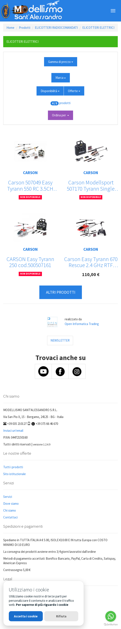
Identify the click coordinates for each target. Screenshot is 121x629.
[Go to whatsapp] (110, 616)
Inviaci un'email (13, 430)
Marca (60, 78)
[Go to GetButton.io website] (111, 624)
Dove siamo (11, 503)
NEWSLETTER (60, 340)
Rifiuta (61, 616)
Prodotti (24, 28)
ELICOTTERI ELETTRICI (98, 28)
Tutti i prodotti (13, 467)
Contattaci (10, 517)
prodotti (64, 103)
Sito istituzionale (14, 474)
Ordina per (60, 115)
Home (10, 28)
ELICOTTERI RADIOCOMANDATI (56, 28)
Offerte (74, 91)
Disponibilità (50, 91)
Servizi (7, 497)
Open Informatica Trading (82, 324)
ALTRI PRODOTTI (60, 292)
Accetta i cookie (26, 616)
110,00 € (91, 274)
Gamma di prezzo (60, 62)
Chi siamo (9, 510)
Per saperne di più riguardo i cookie (42, 605)
